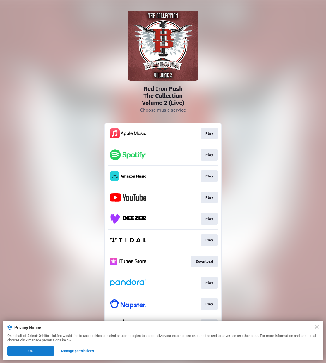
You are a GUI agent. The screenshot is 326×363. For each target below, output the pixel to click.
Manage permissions (77, 351)
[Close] (317, 326)
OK (30, 351)
